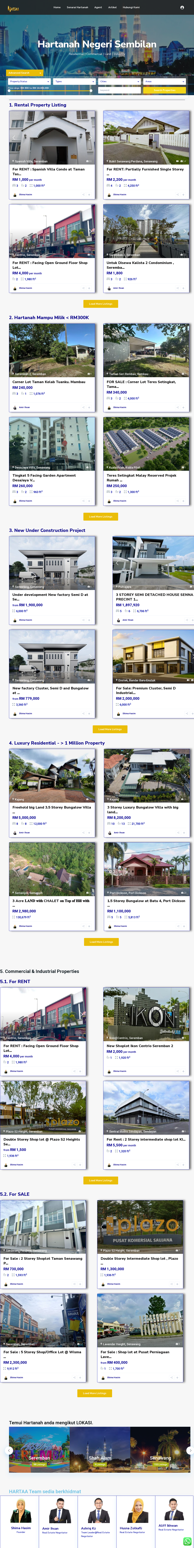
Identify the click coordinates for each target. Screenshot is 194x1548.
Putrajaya (124, 587)
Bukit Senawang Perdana (125, 161)
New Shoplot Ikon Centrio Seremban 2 (140, 1045)
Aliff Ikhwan (168, 1525)
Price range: (14, 88)
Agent (98, 7)
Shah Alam (100, 1458)
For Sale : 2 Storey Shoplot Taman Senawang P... (42, 1261)
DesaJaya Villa (25, 467)
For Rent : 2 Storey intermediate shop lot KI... (146, 1139)
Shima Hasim (25, 194)
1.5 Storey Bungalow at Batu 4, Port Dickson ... (146, 903)
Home (57, 7)
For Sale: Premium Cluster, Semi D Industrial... (146, 690)
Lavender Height (114, 1344)
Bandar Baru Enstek (142, 680)
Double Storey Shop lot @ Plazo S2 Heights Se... (41, 1142)
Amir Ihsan (118, 288)
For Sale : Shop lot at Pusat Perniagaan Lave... (135, 1354)
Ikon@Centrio (118, 1038)
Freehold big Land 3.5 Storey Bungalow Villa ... (51, 810)
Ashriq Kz (88, 1528)
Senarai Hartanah (77, 7)
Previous (9, 1450)
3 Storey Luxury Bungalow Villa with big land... (142, 810)
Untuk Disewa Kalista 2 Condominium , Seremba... (140, 265)
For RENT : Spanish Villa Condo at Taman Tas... (48, 172)
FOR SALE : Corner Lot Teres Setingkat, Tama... (141, 384)
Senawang (150, 161)
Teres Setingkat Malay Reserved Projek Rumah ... (141, 478)
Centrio (20, 255)
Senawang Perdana (18, 1250)
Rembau (142, 374)
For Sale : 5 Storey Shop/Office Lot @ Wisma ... (42, 1354)
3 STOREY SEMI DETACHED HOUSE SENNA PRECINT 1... (154, 597)
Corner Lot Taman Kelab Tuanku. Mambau (48, 381)
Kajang (19, 799)
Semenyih (21, 893)
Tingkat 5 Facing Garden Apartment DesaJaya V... (44, 478)
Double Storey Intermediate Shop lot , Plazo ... (139, 1261)
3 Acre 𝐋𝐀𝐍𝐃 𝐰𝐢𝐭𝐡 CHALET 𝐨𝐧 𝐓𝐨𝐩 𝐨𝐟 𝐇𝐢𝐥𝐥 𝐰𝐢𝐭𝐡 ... (50, 903)
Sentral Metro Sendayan (125, 1131)
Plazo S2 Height (16, 1131)
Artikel (112, 7)
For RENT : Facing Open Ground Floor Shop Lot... (49, 265)
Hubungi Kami (131, 7)
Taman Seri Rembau (122, 374)
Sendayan (149, 1131)
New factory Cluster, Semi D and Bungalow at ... (50, 690)
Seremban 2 (117, 255)
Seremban (41, 161)
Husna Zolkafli (131, 1528)
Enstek (123, 680)
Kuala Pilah (116, 467)
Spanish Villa (23, 161)
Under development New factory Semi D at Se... (50, 597)
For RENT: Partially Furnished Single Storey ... (145, 172)
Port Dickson (118, 893)
